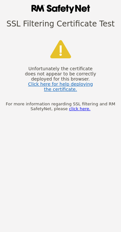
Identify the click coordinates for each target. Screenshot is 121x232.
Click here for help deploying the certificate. (60, 87)
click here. (80, 108)
